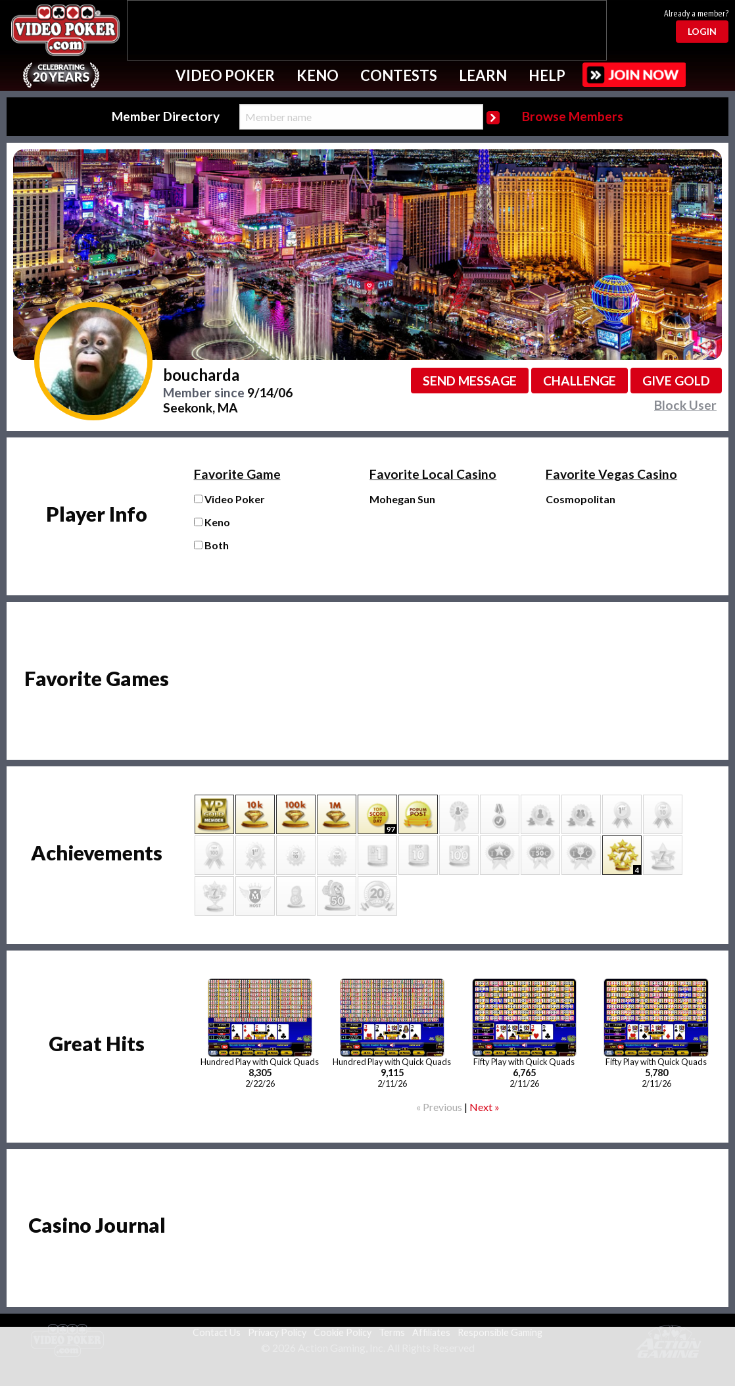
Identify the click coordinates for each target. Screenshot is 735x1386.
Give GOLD (676, 380)
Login (702, 31)
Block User (685, 404)
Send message (470, 380)
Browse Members (572, 116)
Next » (484, 1107)
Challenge (579, 380)
